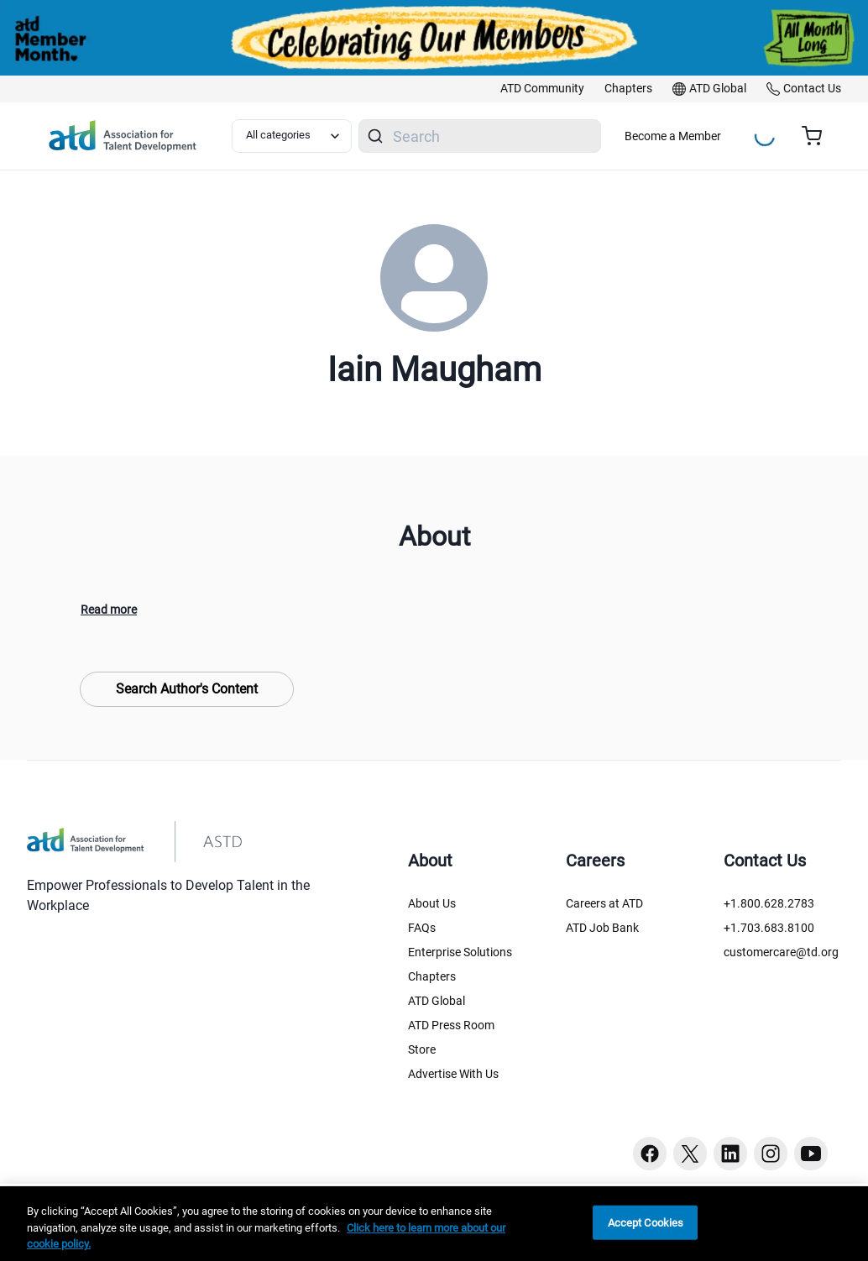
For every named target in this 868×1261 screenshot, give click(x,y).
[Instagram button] (770, 1153)
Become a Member (673, 136)
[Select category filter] (292, 136)
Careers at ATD (604, 903)
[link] (542, 89)
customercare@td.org (781, 952)
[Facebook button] (650, 1153)
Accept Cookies (646, 1222)
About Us (432, 903)
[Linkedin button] (730, 1153)
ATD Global (436, 1000)
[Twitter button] (690, 1153)
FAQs (422, 927)
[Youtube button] (811, 1153)
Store (422, 1049)
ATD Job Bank (602, 927)
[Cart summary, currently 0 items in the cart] (818, 136)
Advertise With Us (453, 1073)
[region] (434, 1223)
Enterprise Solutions (460, 952)
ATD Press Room (451, 1025)
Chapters (432, 976)
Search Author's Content (187, 689)
